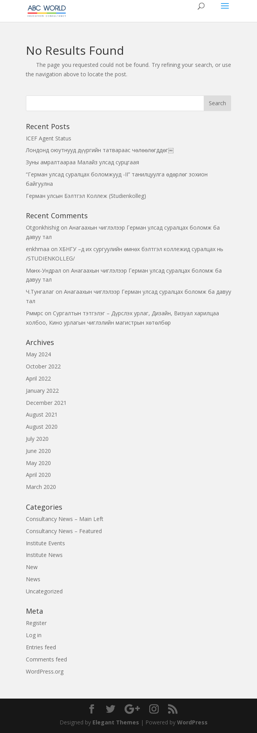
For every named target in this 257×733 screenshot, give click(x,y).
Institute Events (45, 543)
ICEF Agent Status (48, 138)
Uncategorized (44, 591)
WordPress (192, 722)
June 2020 (38, 451)
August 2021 (42, 414)
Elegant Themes (115, 722)
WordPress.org (44, 671)
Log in (34, 635)
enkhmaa (37, 249)
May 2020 (38, 463)
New (32, 567)
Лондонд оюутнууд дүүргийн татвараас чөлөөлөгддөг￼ (100, 150)
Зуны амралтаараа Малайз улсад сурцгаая (82, 162)
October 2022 (43, 366)
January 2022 (42, 390)
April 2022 (38, 378)
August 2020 (42, 426)
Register (36, 623)
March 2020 (41, 486)
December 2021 (46, 402)
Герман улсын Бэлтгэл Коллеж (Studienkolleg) (86, 195)
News (33, 579)
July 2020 (37, 438)
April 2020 (38, 474)
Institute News (44, 555)
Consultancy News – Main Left (64, 519)
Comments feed (46, 659)
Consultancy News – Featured (64, 531)
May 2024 (38, 354)
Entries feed (41, 647)
